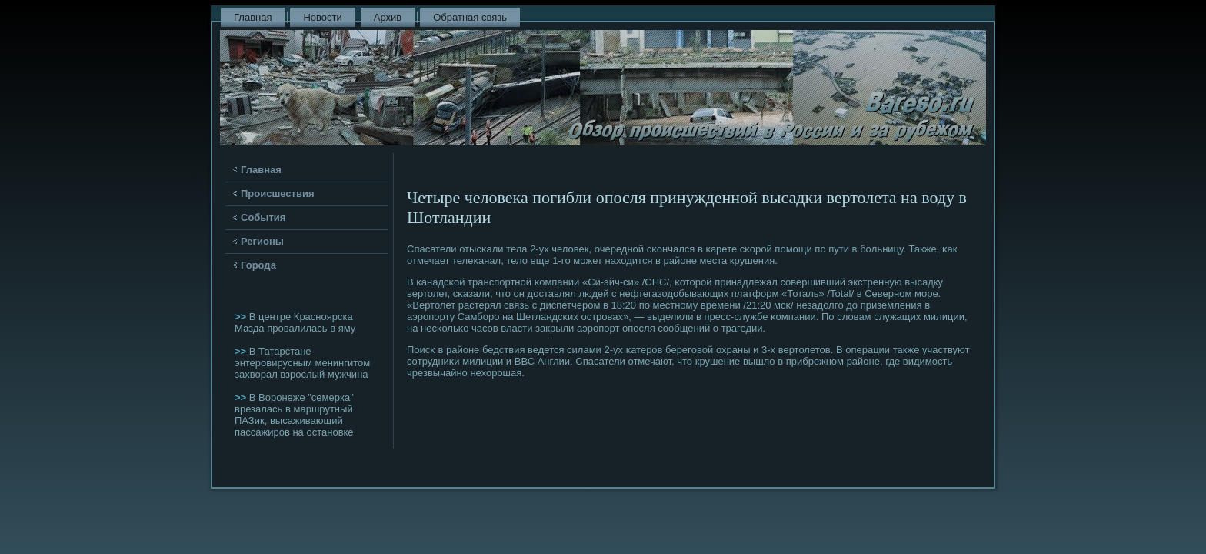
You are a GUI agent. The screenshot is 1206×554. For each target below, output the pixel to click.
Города (258, 265)
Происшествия (278, 193)
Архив (387, 17)
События (263, 217)
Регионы (262, 241)
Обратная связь (470, 17)
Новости (322, 17)
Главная (253, 17)
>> (242, 316)
